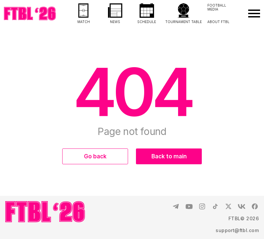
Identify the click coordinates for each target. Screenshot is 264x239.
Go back (95, 156)
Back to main (169, 156)
